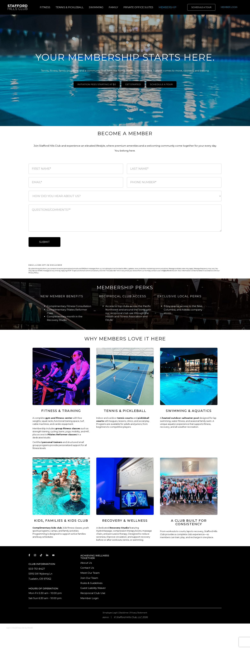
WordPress (16, 628)
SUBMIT (44, 241)
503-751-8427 (37, 568)
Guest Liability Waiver (93, 587)
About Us (86, 562)
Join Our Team (89, 577)
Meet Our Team (90, 572)
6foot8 (30, 628)
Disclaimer (124, 612)
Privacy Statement (138, 612)
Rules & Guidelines (91, 583)
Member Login (89, 598)
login (8, 628)
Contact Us (87, 567)
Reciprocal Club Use (92, 593)
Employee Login (110, 612)
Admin (105, 617)
